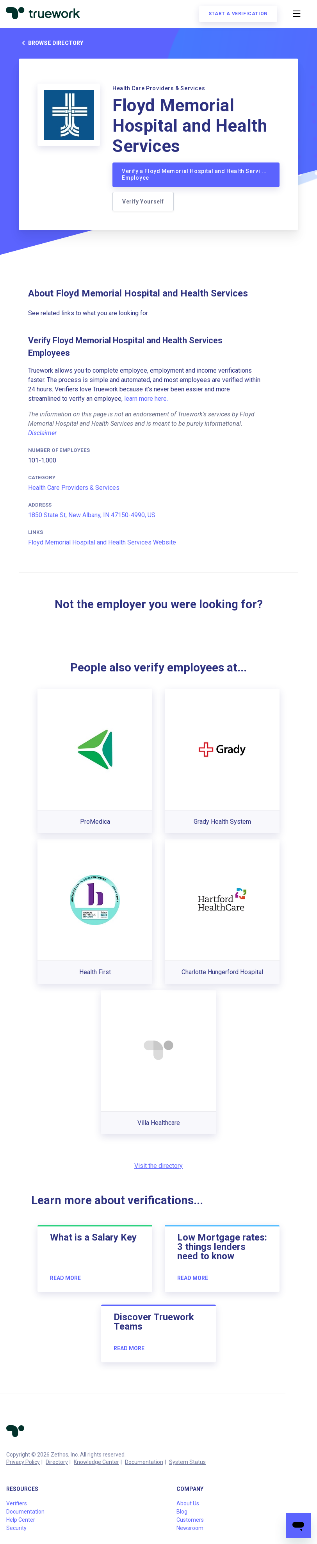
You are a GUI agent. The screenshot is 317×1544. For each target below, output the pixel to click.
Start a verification (237, 14)
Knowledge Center (96, 1462)
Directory (57, 1462)
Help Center (20, 1520)
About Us (187, 1503)
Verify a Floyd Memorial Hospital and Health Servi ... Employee (194, 174)
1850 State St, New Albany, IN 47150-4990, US (91, 515)
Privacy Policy (23, 1462)
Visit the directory (158, 1165)
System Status (187, 1462)
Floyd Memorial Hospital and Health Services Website (102, 542)
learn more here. (146, 398)
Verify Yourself (143, 201)
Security (16, 1528)
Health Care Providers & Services (73, 487)
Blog (181, 1511)
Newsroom (189, 1528)
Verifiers (16, 1503)
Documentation (144, 1462)
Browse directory (51, 43)
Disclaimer (42, 433)
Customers (190, 1520)
